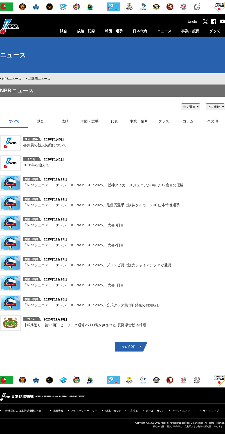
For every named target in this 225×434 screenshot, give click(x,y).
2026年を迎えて (36, 165)
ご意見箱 (133, 410)
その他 (212, 121)
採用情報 (57, 410)
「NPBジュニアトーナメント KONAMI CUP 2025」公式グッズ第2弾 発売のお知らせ (91, 305)
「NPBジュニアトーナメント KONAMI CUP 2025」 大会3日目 (73, 225)
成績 (65, 121)
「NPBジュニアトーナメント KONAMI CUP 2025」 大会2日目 (73, 245)
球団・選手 (114, 31)
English (194, 21)
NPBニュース (11, 78)
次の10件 (129, 347)
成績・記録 (86, 31)
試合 (63, 31)
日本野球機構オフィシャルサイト (21, 26)
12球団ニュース (39, 78)
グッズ (214, 31)
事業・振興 (190, 31)
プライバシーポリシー (83, 410)
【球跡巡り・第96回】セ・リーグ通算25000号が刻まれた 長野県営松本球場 (84, 325)
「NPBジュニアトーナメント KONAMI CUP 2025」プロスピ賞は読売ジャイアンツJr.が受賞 (97, 265)
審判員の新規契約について (44, 145)
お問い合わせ (112, 410)
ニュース (164, 31)
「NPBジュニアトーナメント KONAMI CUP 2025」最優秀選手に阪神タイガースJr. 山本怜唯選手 (101, 205)
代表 (114, 121)
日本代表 (140, 31)
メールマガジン (155, 410)
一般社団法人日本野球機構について (23, 410)
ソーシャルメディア (183, 410)
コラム (188, 121)
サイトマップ (211, 410)
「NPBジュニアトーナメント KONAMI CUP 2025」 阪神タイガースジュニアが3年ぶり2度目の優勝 (103, 185)
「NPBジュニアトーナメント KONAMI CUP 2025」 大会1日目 (73, 285)
